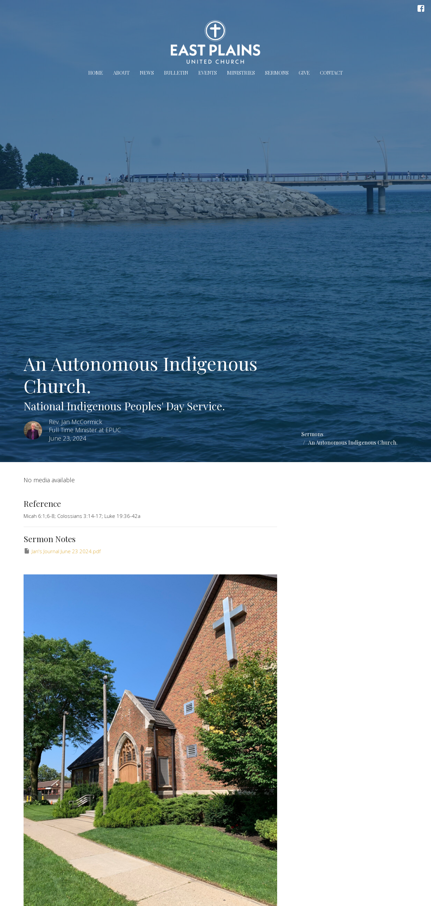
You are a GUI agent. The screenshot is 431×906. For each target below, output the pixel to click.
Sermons (277, 72)
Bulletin (176, 72)
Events (207, 72)
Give (304, 72)
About (121, 72)
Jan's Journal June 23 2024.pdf (62, 551)
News (147, 72)
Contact (331, 72)
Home (95, 72)
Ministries (241, 72)
